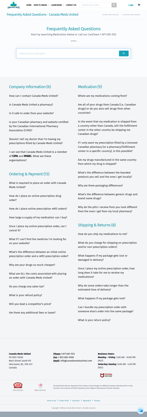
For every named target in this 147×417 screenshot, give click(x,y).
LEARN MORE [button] (56, 5)
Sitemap (97, 401)
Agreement (87, 401)
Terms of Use (51, 401)
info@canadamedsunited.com (76, 360)
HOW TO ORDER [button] (40, 5)
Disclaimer (76, 401)
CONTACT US (71, 5)
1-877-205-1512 (68, 353)
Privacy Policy (64, 401)
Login (131, 5)
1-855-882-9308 (66, 357)
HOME (29, 5)
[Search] (95, 5)
